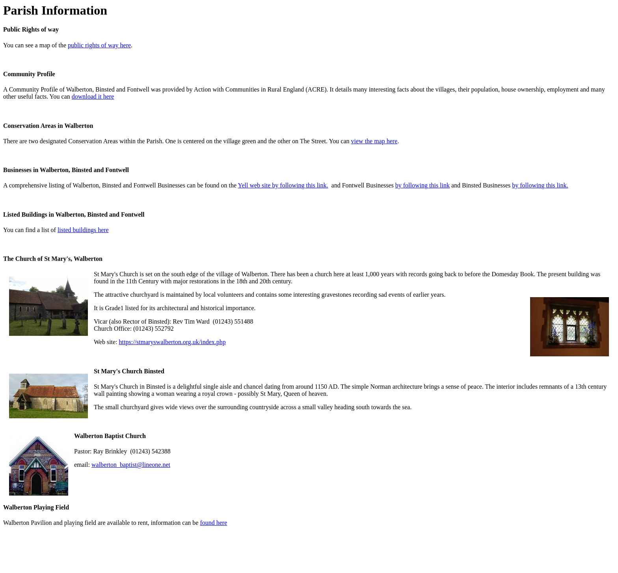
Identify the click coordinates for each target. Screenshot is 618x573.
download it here (93, 96)
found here (213, 522)
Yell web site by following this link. (283, 185)
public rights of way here (99, 45)
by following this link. (540, 185)
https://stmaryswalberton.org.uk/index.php (172, 342)
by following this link (422, 185)
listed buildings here (83, 230)
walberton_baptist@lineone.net (130, 464)
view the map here (374, 141)
